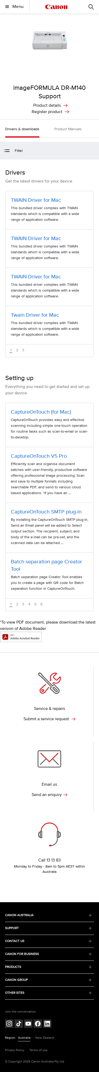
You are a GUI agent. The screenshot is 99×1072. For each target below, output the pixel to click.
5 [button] (35, 604)
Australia (24, 1038)
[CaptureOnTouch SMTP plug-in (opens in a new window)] (49, 527)
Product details (47, 105)
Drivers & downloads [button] (22, 129)
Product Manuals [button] (68, 129)
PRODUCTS (48, 967)
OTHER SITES (48, 993)
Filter (13, 150)
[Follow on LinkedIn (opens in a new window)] (47, 1024)
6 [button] (41, 604)
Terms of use (38, 1050)
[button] (92, 151)
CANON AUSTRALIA (48, 915)
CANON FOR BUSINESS (48, 954)
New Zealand (44, 1038)
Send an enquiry (49, 794)
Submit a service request (49, 719)
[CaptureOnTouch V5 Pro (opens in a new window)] (49, 474)
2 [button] (17, 350)
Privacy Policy (14, 1050)
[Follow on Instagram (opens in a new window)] (9, 1024)
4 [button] (29, 604)
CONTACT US (48, 941)
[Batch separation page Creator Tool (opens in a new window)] (49, 575)
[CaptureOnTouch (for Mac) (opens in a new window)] (49, 425)
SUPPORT (48, 928)
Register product (47, 111)
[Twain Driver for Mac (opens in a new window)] (49, 325)
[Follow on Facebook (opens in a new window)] (38, 1024)
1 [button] (11, 350)
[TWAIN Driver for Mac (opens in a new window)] (49, 210)
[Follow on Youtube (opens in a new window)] (28, 1024)
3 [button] (23, 350)
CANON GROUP (48, 980)
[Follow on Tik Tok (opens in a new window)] (19, 1024)
